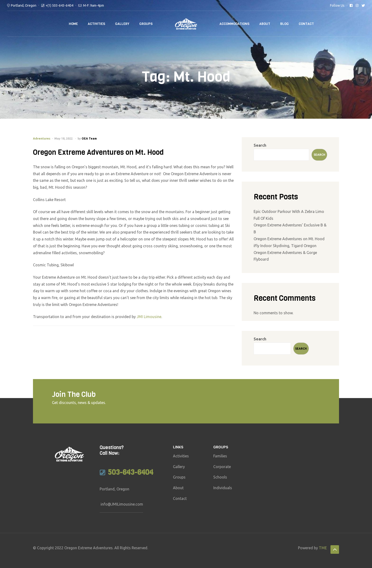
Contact (306, 24)
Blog (284, 24)
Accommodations (234, 24)
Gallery (122, 24)
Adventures (41, 138)
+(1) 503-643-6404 (59, 5)
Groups (146, 24)
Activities (96, 24)
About (264, 24)
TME (323, 548)
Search (260, 145)
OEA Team (89, 138)
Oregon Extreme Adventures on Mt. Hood (98, 152)
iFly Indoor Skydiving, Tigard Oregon (285, 246)
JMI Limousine (149, 317)
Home (73, 24)
